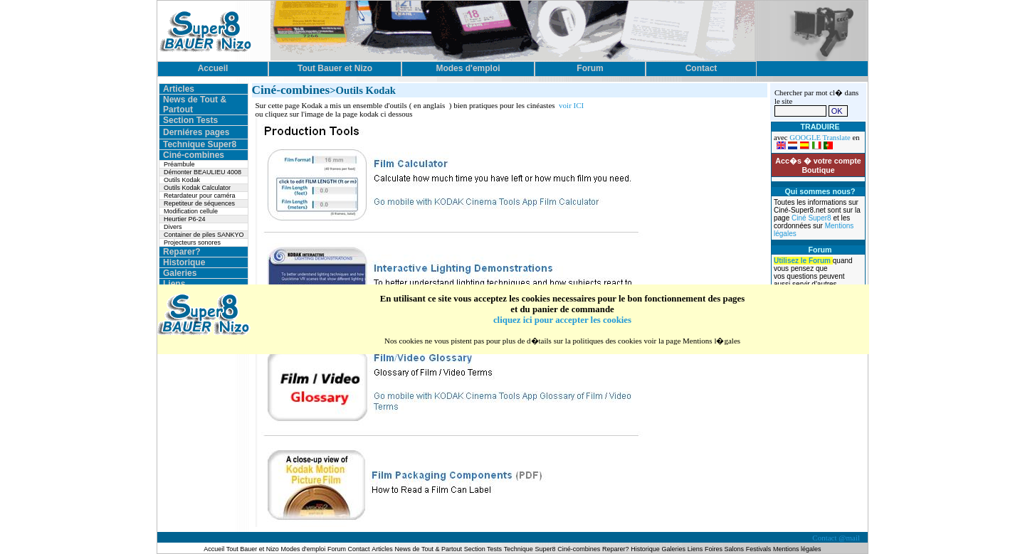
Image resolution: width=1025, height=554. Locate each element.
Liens (174, 284)
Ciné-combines (193, 155)
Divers (173, 226)
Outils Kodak (182, 179)
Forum (337, 549)
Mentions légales (797, 549)
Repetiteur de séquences (199, 203)
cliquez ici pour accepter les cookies (562, 320)
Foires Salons (724, 549)
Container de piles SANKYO (204, 234)
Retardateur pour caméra (200, 195)
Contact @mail (836, 537)
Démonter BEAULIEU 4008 (202, 172)
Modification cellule (191, 211)
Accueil (215, 549)
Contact (359, 549)
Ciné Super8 (812, 218)
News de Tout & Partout (428, 549)
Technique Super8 (199, 144)
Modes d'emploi (303, 549)
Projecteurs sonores (192, 242)
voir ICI (571, 105)
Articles (178, 89)
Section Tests (190, 120)
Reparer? (182, 252)
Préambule (179, 164)
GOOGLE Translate (820, 138)
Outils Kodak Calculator (197, 187)
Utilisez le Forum (803, 261)
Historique (184, 262)
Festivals (759, 549)
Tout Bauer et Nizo (252, 549)
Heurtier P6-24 (185, 219)
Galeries (179, 273)
